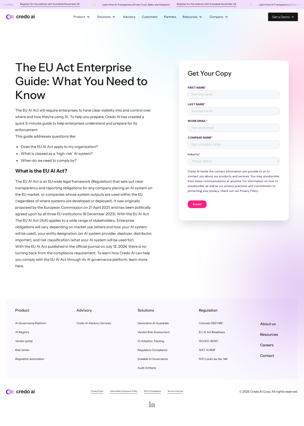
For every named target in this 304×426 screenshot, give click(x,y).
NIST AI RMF (207, 350)
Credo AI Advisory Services (94, 323)
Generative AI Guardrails (153, 323)
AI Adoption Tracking (151, 341)
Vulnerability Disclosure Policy (123, 391)
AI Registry (22, 332)
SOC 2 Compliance (152, 391)
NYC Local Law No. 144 (213, 359)
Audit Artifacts (147, 368)
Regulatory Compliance (152, 350)
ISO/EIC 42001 (208, 341)
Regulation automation (29, 359)
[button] (82, 16)
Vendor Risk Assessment (154, 332)
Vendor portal (23, 341)
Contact (267, 355)
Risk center (22, 350)
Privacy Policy (97, 391)
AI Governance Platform (30, 323)
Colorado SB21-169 (211, 323)
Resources (269, 334)
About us (268, 324)
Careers (267, 345)
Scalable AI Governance (153, 359)
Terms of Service (175, 391)
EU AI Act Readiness (212, 332)
